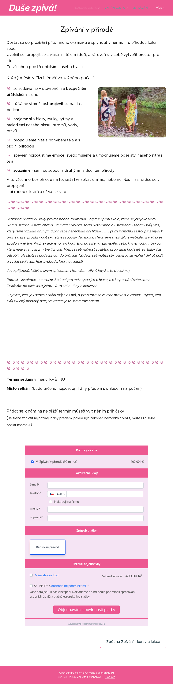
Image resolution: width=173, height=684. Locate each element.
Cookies (110, 677)
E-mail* (35, 484)
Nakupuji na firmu (66, 502)
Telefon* (35, 493)
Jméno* (35, 508)
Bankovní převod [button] (47, 547)
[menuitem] (86, 8)
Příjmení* (36, 517)
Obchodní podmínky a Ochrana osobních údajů (86, 672)
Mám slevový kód (46, 575)
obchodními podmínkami (68, 586)
